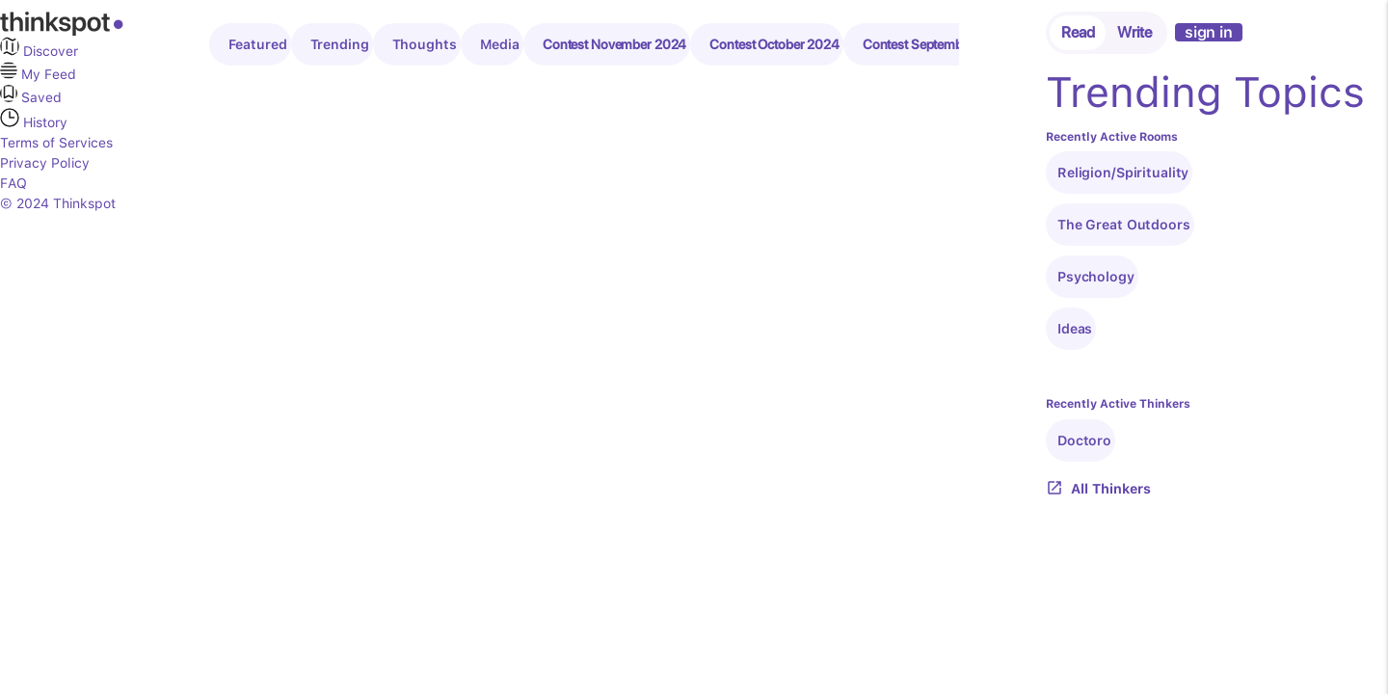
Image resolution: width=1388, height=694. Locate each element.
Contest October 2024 (774, 44)
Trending (339, 44)
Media (500, 44)
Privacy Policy (45, 163)
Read (1078, 32)
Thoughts (424, 44)
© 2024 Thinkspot (58, 203)
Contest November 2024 (614, 44)
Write (1134, 32)
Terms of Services (56, 142)
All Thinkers (1098, 489)
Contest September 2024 (936, 44)
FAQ (13, 183)
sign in (1209, 32)
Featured (257, 44)
